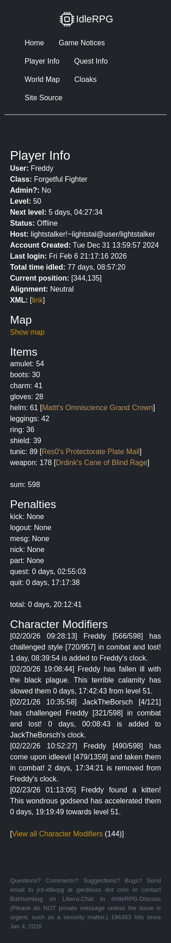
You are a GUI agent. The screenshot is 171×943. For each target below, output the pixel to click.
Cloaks (85, 79)
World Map (42, 79)
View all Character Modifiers (57, 834)
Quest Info (91, 61)
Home (34, 43)
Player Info (42, 61)
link (37, 300)
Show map (27, 332)
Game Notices (82, 43)
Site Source (43, 98)
